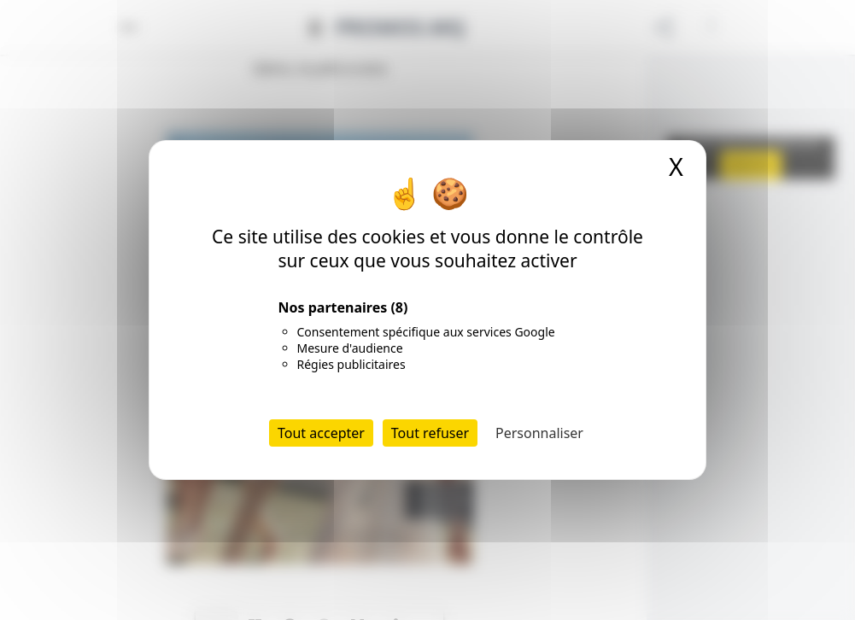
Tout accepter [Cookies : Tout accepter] (321, 433)
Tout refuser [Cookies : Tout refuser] (430, 433)
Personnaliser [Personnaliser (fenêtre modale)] (539, 433)
